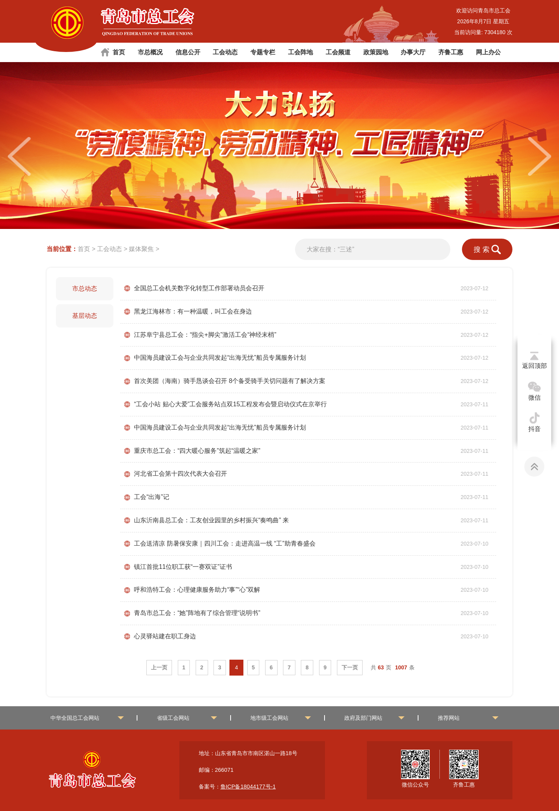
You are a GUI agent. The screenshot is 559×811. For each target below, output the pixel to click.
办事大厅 (413, 52)
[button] (539, 156)
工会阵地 (300, 52)
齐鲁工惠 (450, 52)
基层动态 (84, 315)
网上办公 (488, 52)
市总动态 (84, 288)
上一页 (159, 667)
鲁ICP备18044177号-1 (248, 786)
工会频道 (338, 52)
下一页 (350, 667)
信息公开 (187, 52)
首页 (119, 52)
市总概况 (150, 52)
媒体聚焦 (141, 249)
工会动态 (225, 52)
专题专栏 (262, 52)
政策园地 (375, 52)
